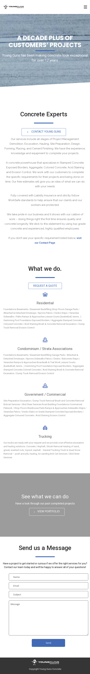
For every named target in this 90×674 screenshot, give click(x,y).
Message (48, 617)
